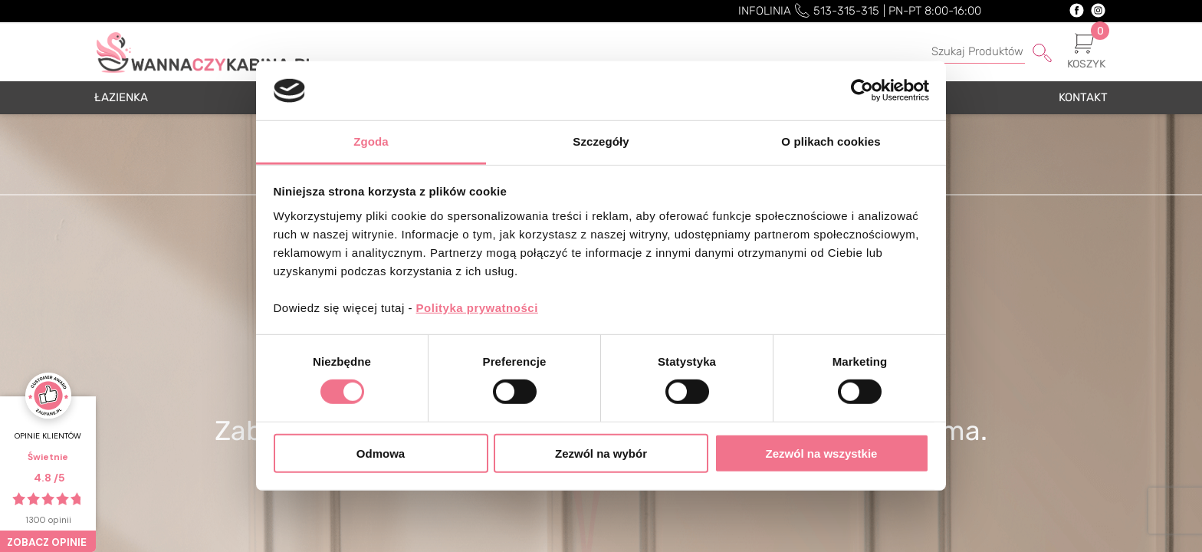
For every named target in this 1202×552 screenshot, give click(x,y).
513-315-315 (846, 11)
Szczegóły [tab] (601, 141)
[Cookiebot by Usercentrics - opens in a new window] (862, 90)
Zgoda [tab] (371, 141)
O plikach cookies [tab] (830, 141)
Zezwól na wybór (601, 452)
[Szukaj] (970, 52)
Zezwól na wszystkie (822, 452)
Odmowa (380, 452)
